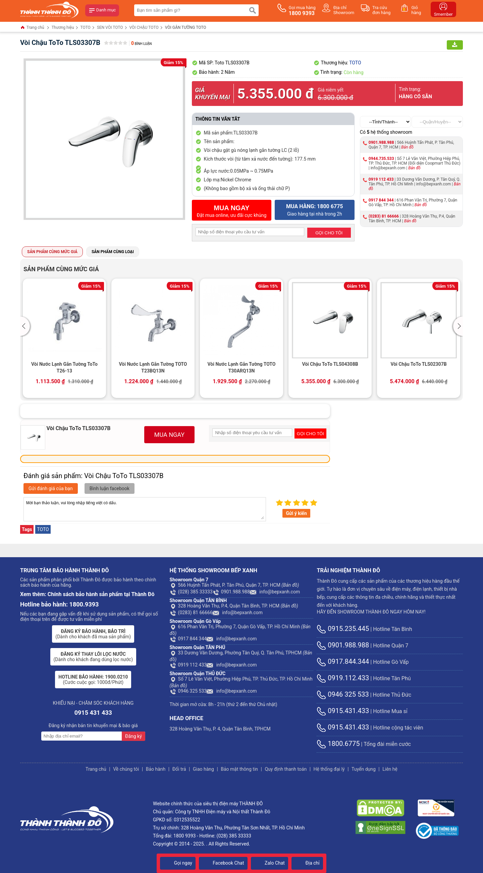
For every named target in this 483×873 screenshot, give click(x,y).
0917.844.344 (343, 661)
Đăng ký (133, 736)
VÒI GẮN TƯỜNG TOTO (185, 27)
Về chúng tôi (126, 769)
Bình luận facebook (109, 488)
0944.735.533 (381, 158)
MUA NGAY (169, 434)
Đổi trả (179, 769)
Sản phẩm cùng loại (113, 251)
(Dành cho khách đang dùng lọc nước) (93, 656)
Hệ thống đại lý (329, 769)
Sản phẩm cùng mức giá (52, 251)
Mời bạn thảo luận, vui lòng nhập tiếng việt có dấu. (144, 509)
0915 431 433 (93, 712)
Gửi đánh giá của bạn (51, 488)
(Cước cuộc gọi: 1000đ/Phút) (93, 679)
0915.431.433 (343, 711)
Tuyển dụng (364, 769)
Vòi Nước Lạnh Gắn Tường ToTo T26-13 (64, 367)
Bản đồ (407, 147)
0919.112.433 (343, 678)
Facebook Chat (223, 863)
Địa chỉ (307, 863)
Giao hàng (203, 769)
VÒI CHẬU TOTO (144, 27)
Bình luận (141, 44)
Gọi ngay (177, 863)
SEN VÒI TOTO (110, 27)
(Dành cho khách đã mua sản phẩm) (93, 634)
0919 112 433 (381, 179)
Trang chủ (32, 28)
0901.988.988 (381, 142)
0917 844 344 (381, 200)
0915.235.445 (343, 629)
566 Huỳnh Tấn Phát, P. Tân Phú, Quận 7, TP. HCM (234, 585)
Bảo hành (156, 769)
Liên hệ (389, 769)
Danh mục (102, 10)
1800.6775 (338, 744)
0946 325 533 (188, 691)
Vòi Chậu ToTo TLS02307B (418, 364)
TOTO (85, 27)
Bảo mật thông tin (239, 769)
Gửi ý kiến (296, 513)
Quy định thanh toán (286, 769)
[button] (26, 326)
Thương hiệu (63, 27)
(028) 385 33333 (191, 591)
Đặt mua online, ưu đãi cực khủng (232, 211)
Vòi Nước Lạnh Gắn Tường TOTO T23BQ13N (153, 367)
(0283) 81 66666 (384, 216)
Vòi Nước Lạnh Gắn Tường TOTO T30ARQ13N (241, 367)
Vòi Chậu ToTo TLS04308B (330, 364)
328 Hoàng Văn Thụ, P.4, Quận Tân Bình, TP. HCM (234, 605)
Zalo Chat (269, 863)
